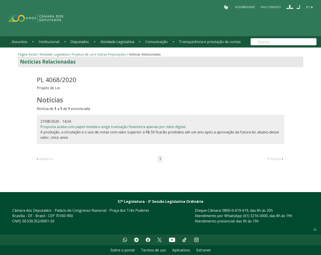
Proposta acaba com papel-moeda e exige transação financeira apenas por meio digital (112, 126)
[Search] (284, 41)
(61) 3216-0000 (255, 215)
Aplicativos (181, 250)
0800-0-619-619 (235, 210)
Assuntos (19, 41)
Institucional (49, 41)
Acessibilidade (245, 7)
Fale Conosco (271, 7)
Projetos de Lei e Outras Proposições (99, 54)
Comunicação (156, 41)
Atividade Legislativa (117, 41)
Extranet (203, 250)
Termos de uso (153, 250)
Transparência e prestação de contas (210, 41)
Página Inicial (27, 54)
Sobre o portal (122, 250)
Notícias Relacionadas (48, 61)
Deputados (79, 41)
